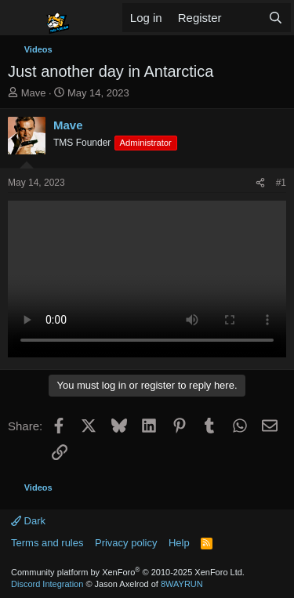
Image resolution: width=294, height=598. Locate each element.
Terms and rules (47, 543)
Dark (28, 521)
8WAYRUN (182, 584)
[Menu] (21, 18)
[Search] (275, 17)
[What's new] (245, 17)
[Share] (260, 183)
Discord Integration (47, 584)
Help (179, 543)
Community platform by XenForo (128, 572)
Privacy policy (126, 543)
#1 (281, 182)
